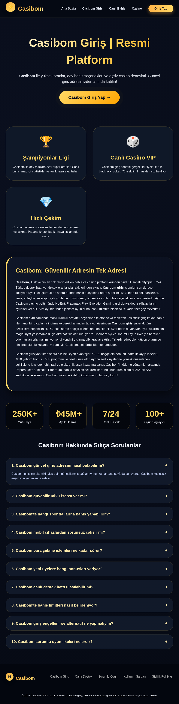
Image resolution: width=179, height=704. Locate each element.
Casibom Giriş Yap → (89, 97)
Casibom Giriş (92, 8)
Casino (137, 8)
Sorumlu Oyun (107, 676)
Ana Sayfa (68, 8)
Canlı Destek (83, 676)
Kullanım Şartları (135, 676)
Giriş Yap (160, 8)
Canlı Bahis (117, 8)
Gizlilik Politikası (162, 676)
